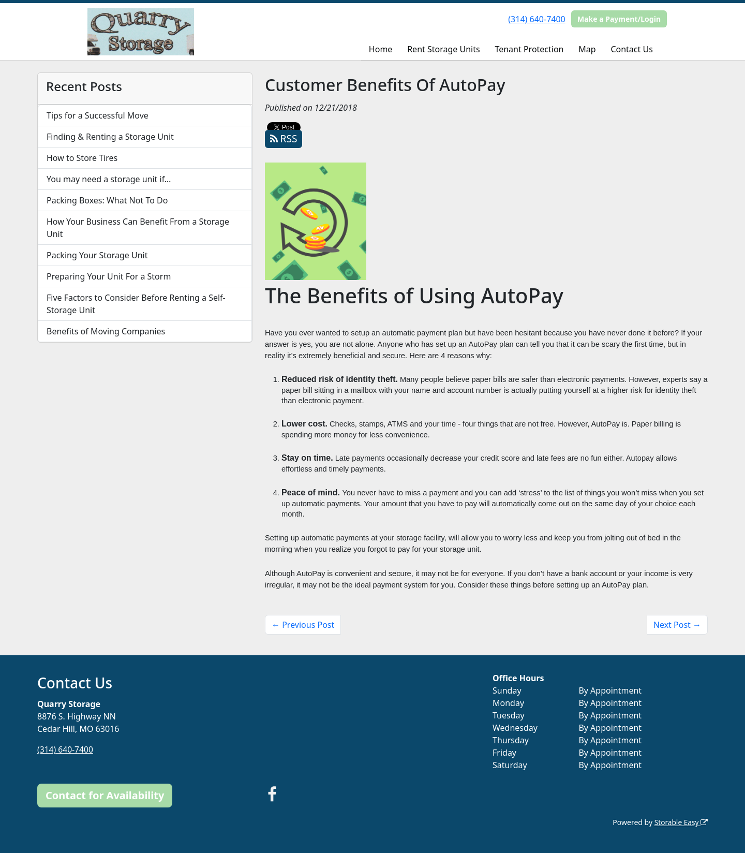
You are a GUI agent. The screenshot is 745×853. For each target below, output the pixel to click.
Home (381, 49)
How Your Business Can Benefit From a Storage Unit (138, 228)
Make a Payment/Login (619, 19)
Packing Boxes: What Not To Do (107, 200)
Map (586, 49)
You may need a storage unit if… (109, 179)
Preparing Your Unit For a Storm (109, 276)
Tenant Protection (529, 49)
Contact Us (631, 49)
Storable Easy (680, 822)
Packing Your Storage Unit (97, 255)
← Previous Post (303, 624)
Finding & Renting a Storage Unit (110, 136)
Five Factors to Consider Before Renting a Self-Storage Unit (136, 304)
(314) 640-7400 (536, 19)
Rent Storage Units (443, 49)
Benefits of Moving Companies (106, 331)
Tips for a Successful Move (97, 115)
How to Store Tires (82, 158)
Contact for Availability (105, 795)
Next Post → (677, 624)
